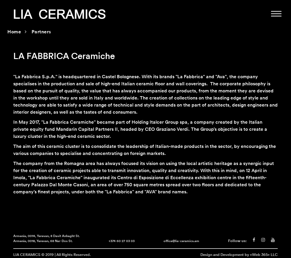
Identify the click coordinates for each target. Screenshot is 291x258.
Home (14, 32)
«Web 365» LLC (264, 254)
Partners (41, 32)
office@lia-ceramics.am (181, 241)
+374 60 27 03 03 (122, 241)
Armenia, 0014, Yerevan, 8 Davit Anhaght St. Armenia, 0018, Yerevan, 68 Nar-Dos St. (46, 239)
